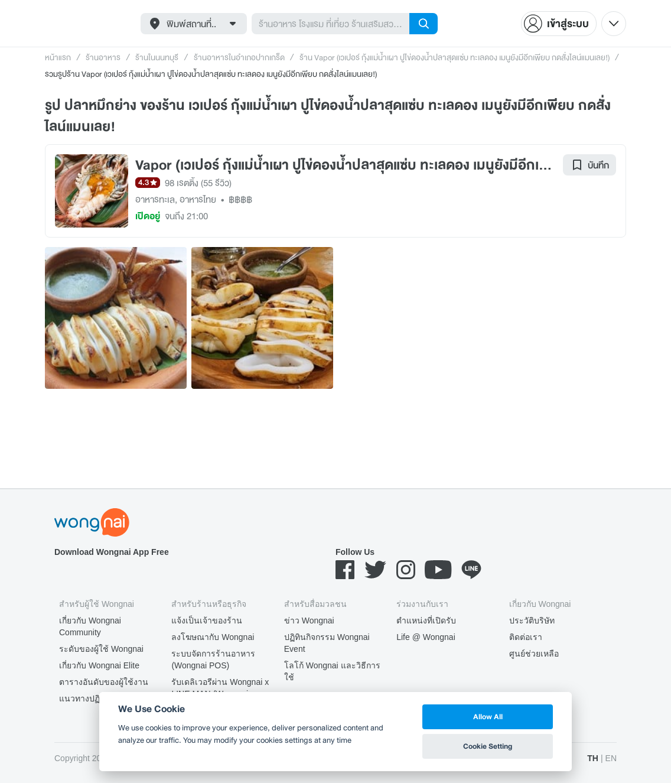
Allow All (488, 716)
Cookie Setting (487, 746)
